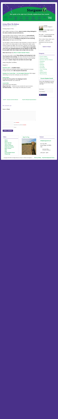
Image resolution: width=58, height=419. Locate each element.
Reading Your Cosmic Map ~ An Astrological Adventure (16, 73)
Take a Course (8, 144)
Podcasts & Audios (44, 58)
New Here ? (44, 1)
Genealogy (42, 67)
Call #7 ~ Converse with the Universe (10, 99)
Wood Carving (43, 73)
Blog (6, 151)
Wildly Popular (43, 72)
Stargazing (42, 61)
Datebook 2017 (6, 67)
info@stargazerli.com (45, 140)
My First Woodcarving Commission (29, 99)
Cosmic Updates (14, 25)
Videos (41, 70)
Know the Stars (8, 142)
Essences (42, 62)
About (10, 17)
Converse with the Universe (46, 59)
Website (15, 127)
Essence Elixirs (6, 77)
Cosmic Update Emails (47, 78)
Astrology (42, 66)
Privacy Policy (37, 157)
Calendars (42, 64)
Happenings (7, 154)
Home (5, 18)
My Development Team (48, 157)
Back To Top (26, 137)
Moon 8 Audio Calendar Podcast (21, 52)
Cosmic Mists (6, 83)
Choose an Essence (9, 145)
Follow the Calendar (9, 147)
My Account (52, 1)
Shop (44, 18)
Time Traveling (43, 69)
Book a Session (8, 148)
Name (16, 122)
